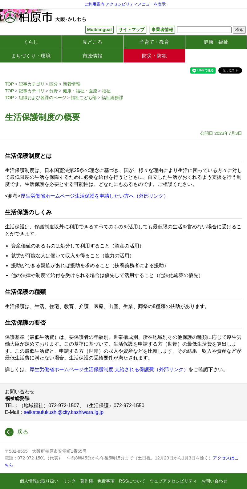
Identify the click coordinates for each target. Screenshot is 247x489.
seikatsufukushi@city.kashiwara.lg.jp (63, 412)
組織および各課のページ (42, 97)
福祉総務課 (112, 97)
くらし (30, 42)
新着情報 (71, 84)
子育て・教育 (154, 42)
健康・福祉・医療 (80, 90)
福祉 (106, 90)
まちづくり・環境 (31, 55)
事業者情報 (162, 29)
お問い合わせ (214, 481)
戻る (22, 432)
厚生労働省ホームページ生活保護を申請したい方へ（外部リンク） (94, 195)
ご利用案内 (94, 4)
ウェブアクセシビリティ (173, 481)
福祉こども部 (84, 97)
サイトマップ (131, 29)
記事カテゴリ (32, 84)
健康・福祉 (216, 42)
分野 (53, 90)
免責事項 (106, 481)
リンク (69, 481)
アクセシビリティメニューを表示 (136, 4)
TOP (9, 84)
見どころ (92, 42)
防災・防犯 (154, 55)
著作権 (86, 481)
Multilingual (99, 29)
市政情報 (92, 55)
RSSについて (132, 481)
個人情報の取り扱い (39, 481)
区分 (53, 84)
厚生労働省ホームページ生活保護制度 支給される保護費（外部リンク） (109, 369)
